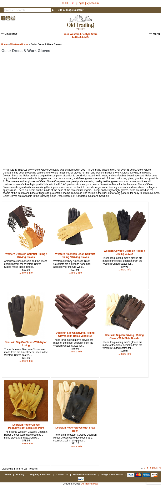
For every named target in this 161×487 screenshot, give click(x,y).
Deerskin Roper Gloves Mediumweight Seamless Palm (26, 426)
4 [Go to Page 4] (150, 467)
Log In (80, 3)
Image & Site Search (112, 474)
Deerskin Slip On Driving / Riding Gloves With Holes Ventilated (75, 334)
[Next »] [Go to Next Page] (156, 467)
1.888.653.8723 (80, 37)
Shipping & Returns (40, 474)
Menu (154, 34)
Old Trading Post (89, 483)
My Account (92, 3)
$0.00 (68, 3)
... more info (25, 272)
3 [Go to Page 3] (147, 467)
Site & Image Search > (71, 10)
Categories (9, 33)
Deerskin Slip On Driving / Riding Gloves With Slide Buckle (124, 337)
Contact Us (62, 474)
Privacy (20, 474)
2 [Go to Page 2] (144, 467)
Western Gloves (19, 44)
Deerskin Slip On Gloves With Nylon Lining (26, 344)
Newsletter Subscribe (84, 474)
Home (4, 44)
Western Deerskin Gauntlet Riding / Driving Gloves (26, 256)
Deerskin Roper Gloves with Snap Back (75, 429)
